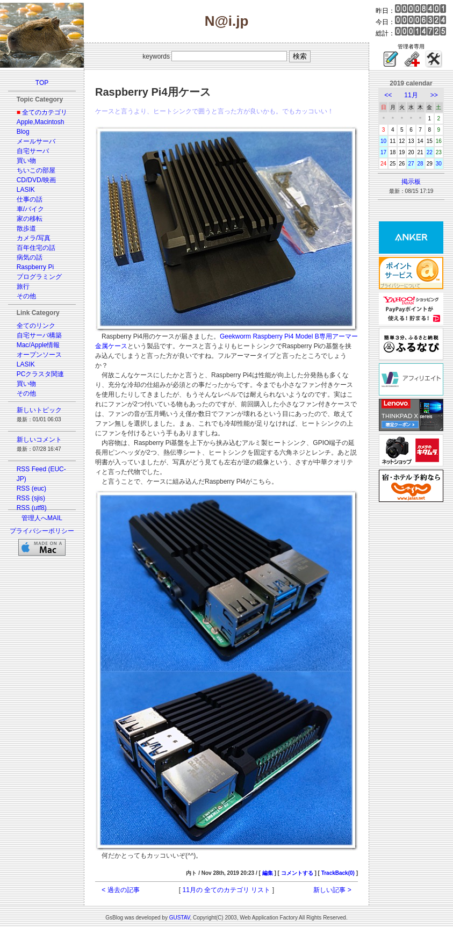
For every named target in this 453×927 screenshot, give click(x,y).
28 (420, 164)
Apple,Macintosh (40, 122)
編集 (267, 873)
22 (430, 152)
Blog (23, 131)
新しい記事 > (332, 890)
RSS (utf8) (32, 508)
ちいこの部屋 (36, 170)
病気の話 (29, 257)
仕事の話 (29, 199)
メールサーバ (36, 141)
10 (383, 141)
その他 (26, 296)
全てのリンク (36, 325)
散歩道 (26, 228)
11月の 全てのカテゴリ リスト (226, 890)
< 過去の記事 (120, 890)
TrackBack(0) (338, 873)
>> (434, 95)
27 (411, 164)
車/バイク (30, 209)
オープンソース (39, 354)
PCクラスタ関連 (40, 374)
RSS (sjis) (31, 498)
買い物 (26, 160)
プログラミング (39, 277)
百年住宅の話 (36, 247)
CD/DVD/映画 (36, 180)
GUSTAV (179, 918)
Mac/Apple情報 (38, 345)
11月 (411, 95)
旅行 (23, 286)
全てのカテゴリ (44, 112)
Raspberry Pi (35, 267)
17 (383, 152)
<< (388, 95)
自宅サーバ (33, 151)
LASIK (26, 189)
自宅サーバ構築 (39, 335)
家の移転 (29, 218)
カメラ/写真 (34, 238)
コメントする (297, 873)
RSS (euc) (31, 488)
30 (439, 164)
